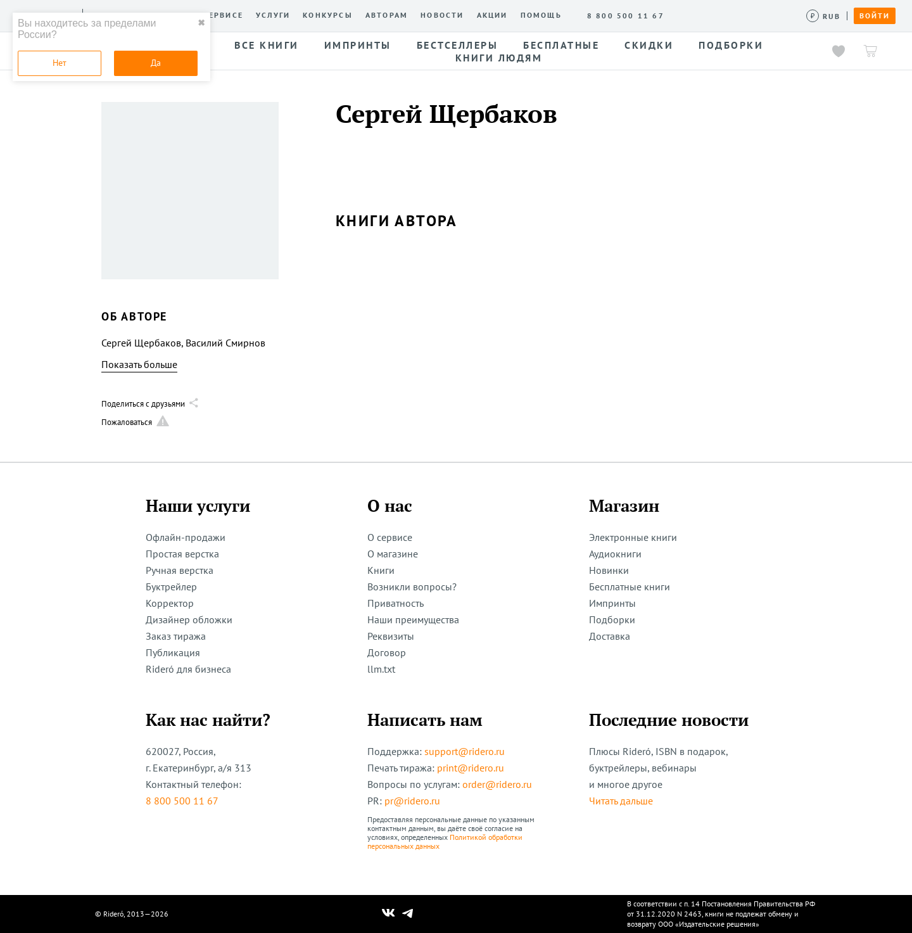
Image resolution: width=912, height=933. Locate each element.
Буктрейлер (171, 586)
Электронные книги (633, 537)
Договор (386, 652)
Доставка (609, 636)
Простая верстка (182, 553)
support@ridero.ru (464, 751)
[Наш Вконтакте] (388, 914)
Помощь (541, 15)
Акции (492, 15)
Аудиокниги (615, 553)
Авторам (386, 15)
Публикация (173, 652)
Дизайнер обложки (189, 619)
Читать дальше (621, 800)
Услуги (273, 15)
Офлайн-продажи (185, 537)
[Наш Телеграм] (408, 914)
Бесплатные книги (629, 586)
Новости (442, 15)
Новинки (609, 570)
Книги (381, 570)
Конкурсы (328, 15)
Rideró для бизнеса (188, 669)
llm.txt (381, 669)
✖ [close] (201, 23)
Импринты (612, 603)
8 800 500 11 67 (182, 800)
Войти (874, 15)
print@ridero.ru (470, 767)
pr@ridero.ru (412, 800)
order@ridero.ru (497, 784)
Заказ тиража (176, 636)
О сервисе (218, 15)
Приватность (395, 603)
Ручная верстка (179, 570)
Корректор (170, 603)
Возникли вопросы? (412, 586)
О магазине (392, 553)
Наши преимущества (413, 619)
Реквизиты (390, 636)
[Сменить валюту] (823, 16)
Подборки (612, 619)
